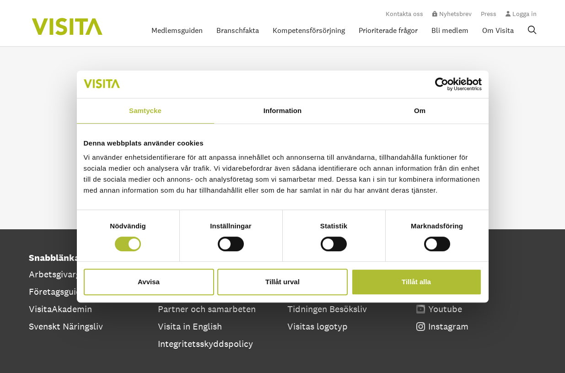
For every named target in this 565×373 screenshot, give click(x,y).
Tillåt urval (282, 282)
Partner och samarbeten (207, 309)
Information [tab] (283, 110)
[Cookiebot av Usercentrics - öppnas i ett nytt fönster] (442, 84)
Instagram (442, 326)
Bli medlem (449, 30)
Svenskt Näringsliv (66, 326)
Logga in (521, 14)
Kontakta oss (404, 14)
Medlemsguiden (177, 30)
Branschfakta (237, 30)
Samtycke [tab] (145, 110)
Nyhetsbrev (452, 14)
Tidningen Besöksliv (327, 309)
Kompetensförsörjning (309, 30)
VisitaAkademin (60, 309)
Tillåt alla (416, 282)
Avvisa (149, 282)
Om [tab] (419, 110)
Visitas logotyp (317, 326)
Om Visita (498, 30)
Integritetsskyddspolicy (205, 344)
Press (488, 14)
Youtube (439, 309)
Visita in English (190, 326)
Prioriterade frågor (388, 30)
